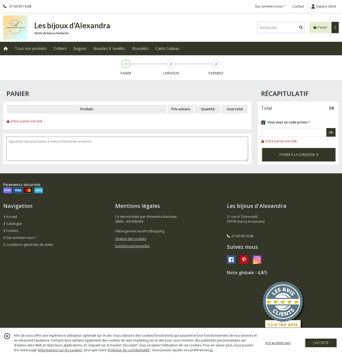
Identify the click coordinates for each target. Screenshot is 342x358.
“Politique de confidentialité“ (129, 350)
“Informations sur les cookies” (60, 350)
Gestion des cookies (130, 238)
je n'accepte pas (277, 342)
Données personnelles (132, 246)
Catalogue (12, 223)
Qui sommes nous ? (19, 237)
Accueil (10, 216)
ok (331, 132)
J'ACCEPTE (321, 342)
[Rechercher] (301, 27)
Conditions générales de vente (28, 244)
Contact (298, 6)
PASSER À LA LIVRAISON (298, 154)
